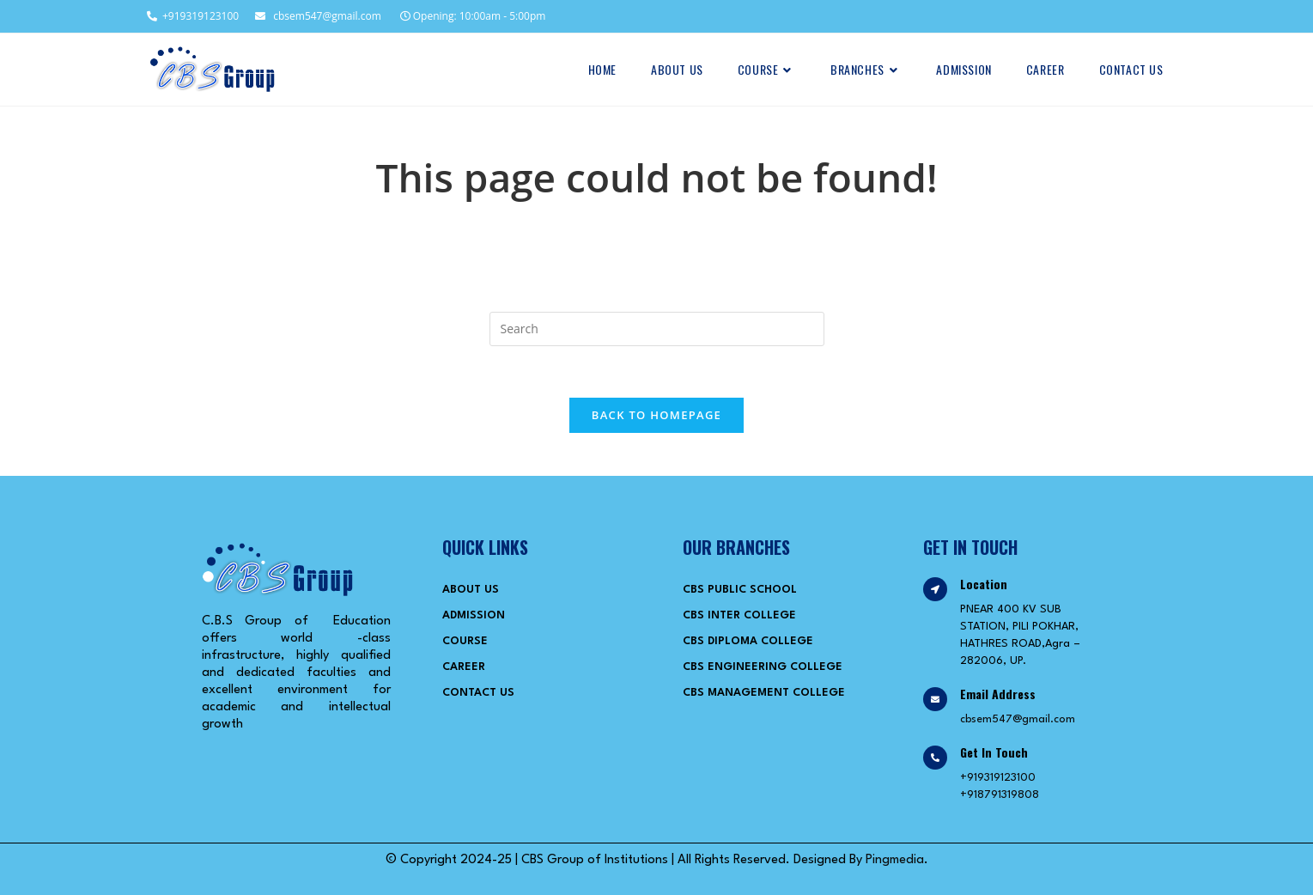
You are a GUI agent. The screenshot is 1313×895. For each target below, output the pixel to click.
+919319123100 (192, 16)
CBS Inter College (739, 615)
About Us (470, 589)
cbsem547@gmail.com (318, 16)
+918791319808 (999, 795)
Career (463, 667)
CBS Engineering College (762, 667)
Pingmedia (895, 860)
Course (465, 641)
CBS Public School (740, 589)
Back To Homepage (656, 415)
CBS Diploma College (748, 641)
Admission (473, 615)
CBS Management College (764, 692)
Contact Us (478, 692)
